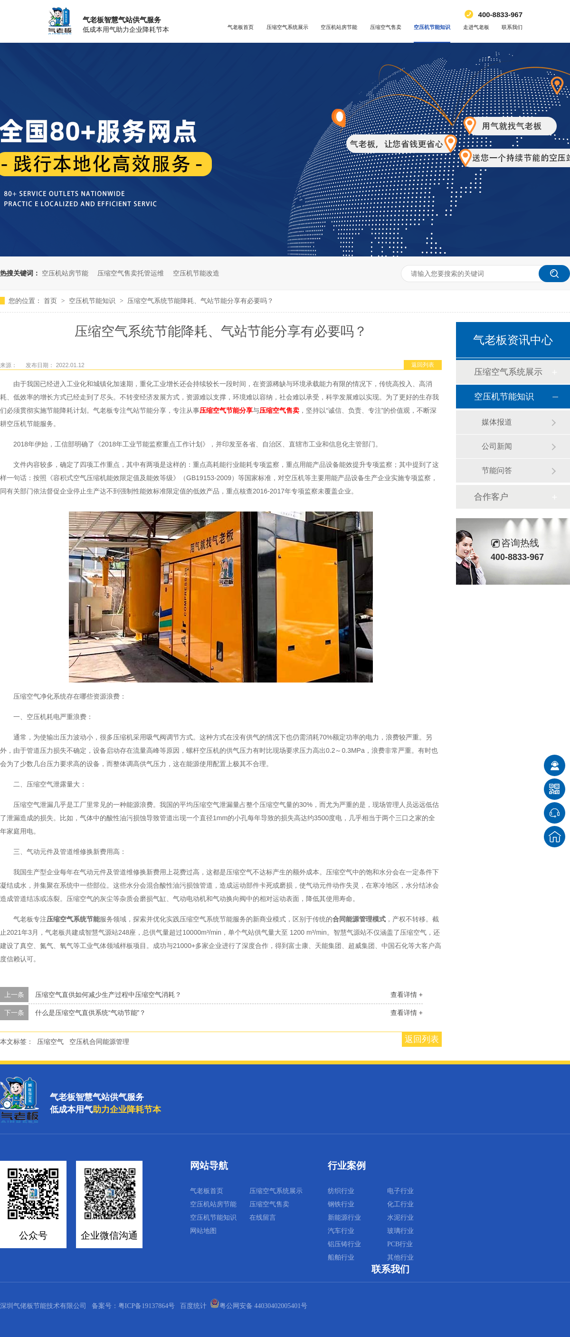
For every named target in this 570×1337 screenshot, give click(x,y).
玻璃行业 (400, 1230)
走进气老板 (476, 27)
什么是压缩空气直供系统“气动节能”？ (90, 1012)
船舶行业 (341, 1257)
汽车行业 (341, 1230)
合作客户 (491, 497)
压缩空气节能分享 (226, 410)
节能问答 (497, 470)
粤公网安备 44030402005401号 (259, 1305)
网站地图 (203, 1230)
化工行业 (400, 1204)
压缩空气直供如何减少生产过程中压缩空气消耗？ (108, 994)
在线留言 (262, 1217)
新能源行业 (344, 1217)
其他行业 (400, 1257)
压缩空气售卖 (385, 27)
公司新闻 (497, 446)
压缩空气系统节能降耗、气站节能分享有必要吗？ (200, 300)
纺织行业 (341, 1191)
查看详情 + (406, 994)
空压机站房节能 (339, 27)
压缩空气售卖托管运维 (130, 273)
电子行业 (400, 1191)
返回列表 (422, 364)
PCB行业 (400, 1244)
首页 (51, 300)
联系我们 (512, 27)
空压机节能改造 (196, 273)
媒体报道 (497, 422)
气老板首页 (241, 27)
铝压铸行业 (344, 1244)
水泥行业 (400, 1217)
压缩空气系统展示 (287, 27)
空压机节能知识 (432, 27)
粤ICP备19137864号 (146, 1305)
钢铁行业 (341, 1204)
